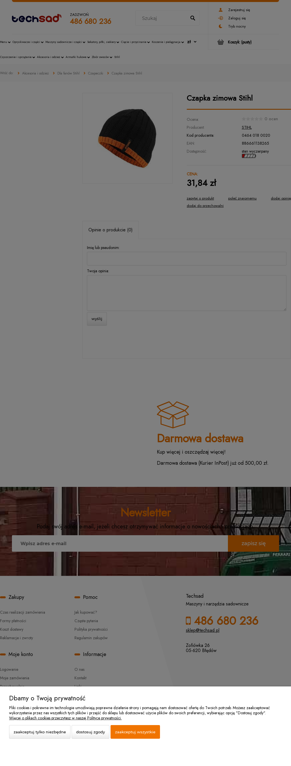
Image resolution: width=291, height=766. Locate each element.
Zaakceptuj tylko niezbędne (40, 732)
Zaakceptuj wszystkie (135, 732)
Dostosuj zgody (90, 732)
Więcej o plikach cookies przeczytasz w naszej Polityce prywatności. (65, 718)
